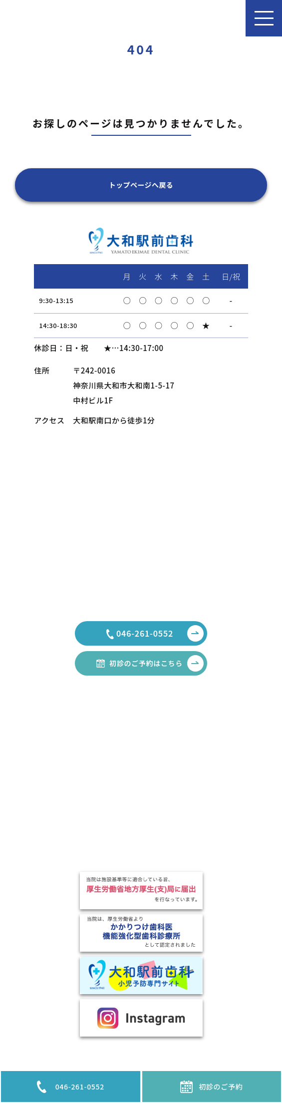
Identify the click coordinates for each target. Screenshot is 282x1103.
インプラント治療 (202, 823)
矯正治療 (189, 812)
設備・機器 (54, 825)
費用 (45, 837)
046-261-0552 (70, 1087)
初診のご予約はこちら (156, 663)
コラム (48, 754)
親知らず (189, 766)
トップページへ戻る (141, 185)
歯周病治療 (192, 777)
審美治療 (189, 754)
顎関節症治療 (196, 789)
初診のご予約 (211, 1087)
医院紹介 (51, 802)
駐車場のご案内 (61, 814)
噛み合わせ (192, 858)
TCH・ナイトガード (205, 835)
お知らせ (51, 743)
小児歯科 (189, 846)
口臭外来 (189, 800)
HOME (52, 730)
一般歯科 (189, 743)
